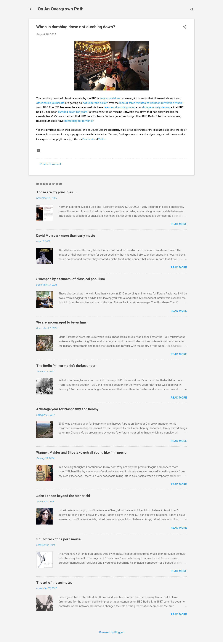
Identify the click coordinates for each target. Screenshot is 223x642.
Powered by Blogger (111, 632)
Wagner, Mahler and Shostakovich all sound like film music (81, 452)
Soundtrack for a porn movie (58, 539)
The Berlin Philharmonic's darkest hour (66, 366)
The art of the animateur (55, 582)
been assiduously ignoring (119, 107)
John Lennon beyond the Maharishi (63, 496)
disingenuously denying (156, 107)
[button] (184, 27)
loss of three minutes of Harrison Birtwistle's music (150, 103)
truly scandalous (110, 98)
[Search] (192, 10)
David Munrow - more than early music (65, 236)
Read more (179, 224)
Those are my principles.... (56, 192)
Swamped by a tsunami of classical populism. (71, 279)
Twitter (101, 139)
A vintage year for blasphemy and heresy (67, 409)
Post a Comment (50, 164)
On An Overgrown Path (61, 9)
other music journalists (50, 103)
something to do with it (78, 120)
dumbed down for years (72, 112)
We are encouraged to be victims (61, 322)
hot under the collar (95, 103)
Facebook (87, 139)
